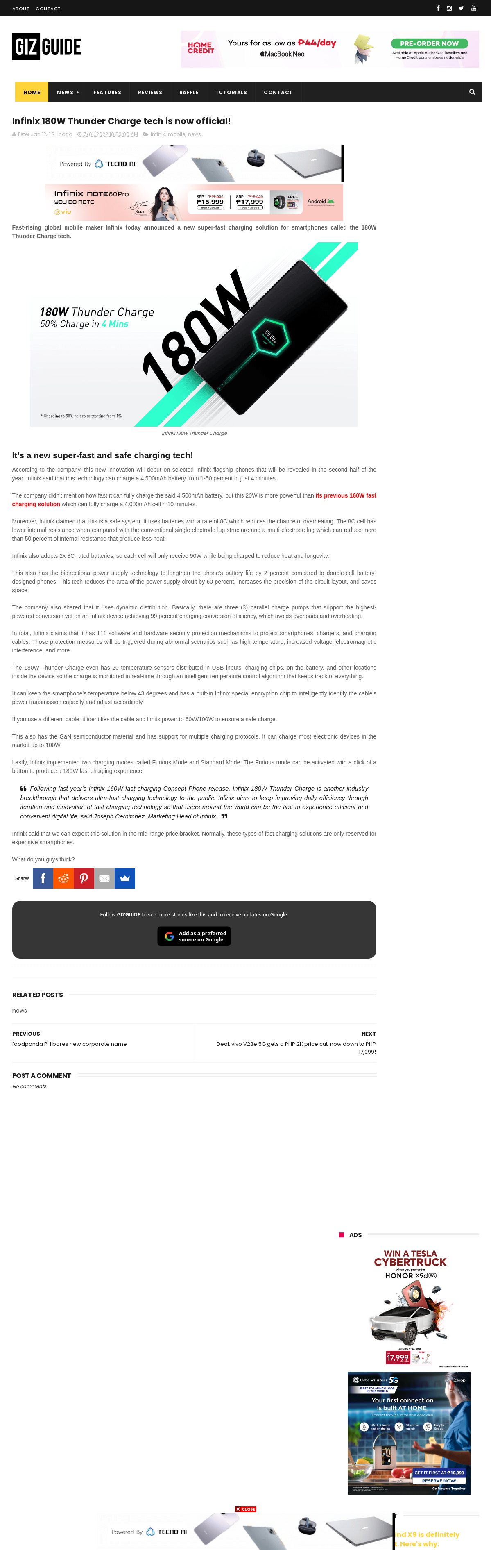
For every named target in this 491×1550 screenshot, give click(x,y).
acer (339, 1391)
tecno (390, 1376)
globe (341, 1361)
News (62, 92)
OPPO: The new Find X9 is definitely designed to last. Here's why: (399, 425)
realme (343, 1346)
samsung (399, 1315)
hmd (384, 1482)
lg (427, 1361)
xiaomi (387, 1330)
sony (435, 1376)
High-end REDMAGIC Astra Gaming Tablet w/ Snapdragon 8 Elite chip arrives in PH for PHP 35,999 (429, 726)
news (194, 135)
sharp (430, 1406)
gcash (420, 1391)
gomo (436, 1467)
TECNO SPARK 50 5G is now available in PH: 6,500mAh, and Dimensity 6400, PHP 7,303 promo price (427, 769)
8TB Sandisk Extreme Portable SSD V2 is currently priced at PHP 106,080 (430, 887)
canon (385, 1421)
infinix (158, 135)
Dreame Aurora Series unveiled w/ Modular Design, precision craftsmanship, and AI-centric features (428, 967)
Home (28, 92)
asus (435, 1346)
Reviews (147, 92)
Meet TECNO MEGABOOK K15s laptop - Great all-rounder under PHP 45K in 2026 (425, 925)
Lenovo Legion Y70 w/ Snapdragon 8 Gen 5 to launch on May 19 (428, 807)
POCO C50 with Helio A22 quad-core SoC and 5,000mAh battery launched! (430, 684)
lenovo (342, 1376)
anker (394, 1467)
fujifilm (385, 1406)
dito (379, 1391)
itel (423, 1421)
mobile (176, 135)
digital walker (350, 1437)
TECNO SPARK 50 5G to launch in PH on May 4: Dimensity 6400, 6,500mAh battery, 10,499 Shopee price (430, 849)
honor (390, 1346)
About (21, 8)
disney (342, 1482)
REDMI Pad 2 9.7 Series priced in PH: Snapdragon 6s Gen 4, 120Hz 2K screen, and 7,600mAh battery (429, 1010)
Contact (48, 8)
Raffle (185, 92)
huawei (343, 1315)
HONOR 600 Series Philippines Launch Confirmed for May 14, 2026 (426, 1048)
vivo (433, 1330)
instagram (347, 1467)
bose (422, 1497)
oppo (340, 1330)
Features (104, 92)
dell (419, 1452)
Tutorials (228, 92)
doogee (404, 1437)
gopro (425, 1482)
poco (340, 1406)
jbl (384, 1452)
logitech (344, 1452)
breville (382, 1497)
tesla (340, 1497)
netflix (342, 1421)
